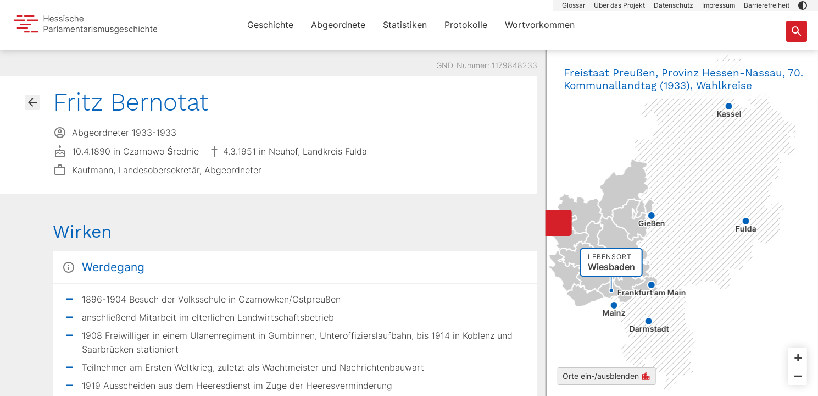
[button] (802, 5)
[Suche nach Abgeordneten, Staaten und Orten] (796, 31)
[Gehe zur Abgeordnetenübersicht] (32, 102)
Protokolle (465, 24)
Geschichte (270, 24)
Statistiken (405, 24)
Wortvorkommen (540, 24)
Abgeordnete (338, 24)
